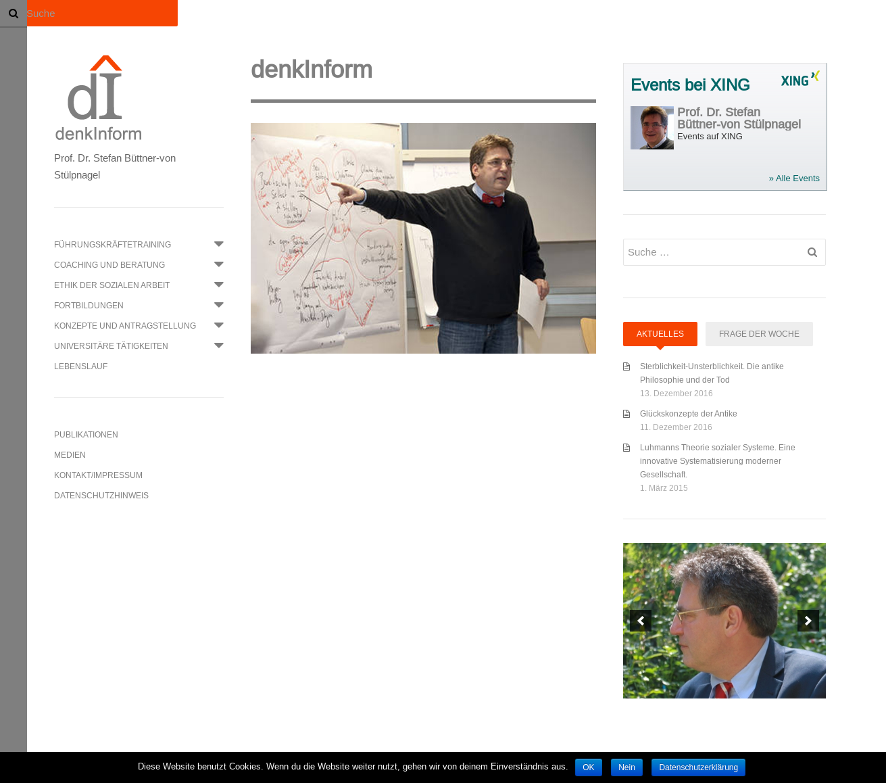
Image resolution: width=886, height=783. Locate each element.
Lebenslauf (80, 366)
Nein (626, 767)
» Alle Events (794, 178)
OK (588, 767)
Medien (70, 455)
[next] (808, 621)
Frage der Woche (759, 334)
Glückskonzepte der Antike (688, 413)
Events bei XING (690, 85)
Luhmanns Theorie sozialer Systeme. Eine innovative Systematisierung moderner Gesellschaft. (717, 460)
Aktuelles (660, 334)
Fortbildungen (89, 305)
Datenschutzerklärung (698, 767)
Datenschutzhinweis (101, 495)
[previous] (640, 621)
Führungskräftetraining (112, 244)
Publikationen (86, 434)
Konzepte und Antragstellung (125, 326)
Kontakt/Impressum (98, 475)
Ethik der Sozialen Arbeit (112, 285)
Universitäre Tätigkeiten (111, 346)
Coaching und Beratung (109, 265)
